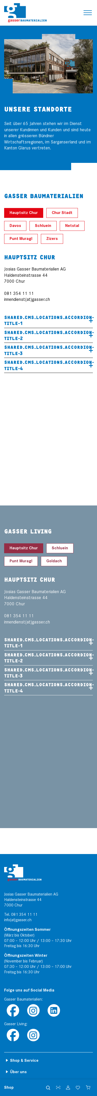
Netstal (72, 225)
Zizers (52, 238)
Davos (15, 225)
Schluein (43, 225)
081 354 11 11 (24, 914)
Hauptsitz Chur (24, 212)
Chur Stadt (62, 212)
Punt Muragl (21, 238)
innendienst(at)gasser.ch (27, 299)
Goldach (54, 561)
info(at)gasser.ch (18, 920)
